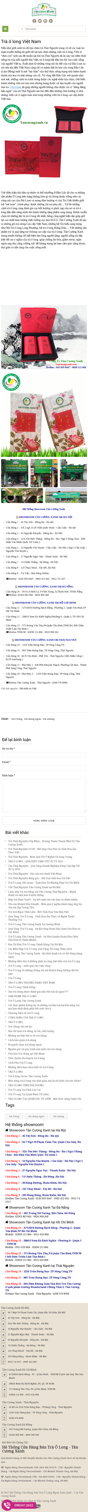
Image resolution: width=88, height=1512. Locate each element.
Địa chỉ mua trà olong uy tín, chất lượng (29, 1031)
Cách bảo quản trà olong (20, 1040)
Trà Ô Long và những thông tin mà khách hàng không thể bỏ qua (41, 972)
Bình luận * (8, 775)
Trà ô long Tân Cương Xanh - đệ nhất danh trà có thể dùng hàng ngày (43, 955)
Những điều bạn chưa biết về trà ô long (29, 1067)
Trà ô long (15, 87)
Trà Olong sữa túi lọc (18, 1026)
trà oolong (49, 718)
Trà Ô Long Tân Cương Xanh (23, 1000)
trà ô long (16, 718)
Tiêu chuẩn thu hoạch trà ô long (25, 1058)
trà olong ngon (32, 718)
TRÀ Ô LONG (14, 1022)
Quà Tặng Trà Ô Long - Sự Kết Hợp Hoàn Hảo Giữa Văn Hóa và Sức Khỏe (42, 930)
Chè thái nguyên (9, 688)
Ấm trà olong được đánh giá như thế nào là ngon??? (36, 991)
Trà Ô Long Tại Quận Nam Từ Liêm (27, 1094)
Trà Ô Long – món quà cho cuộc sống (27, 965)
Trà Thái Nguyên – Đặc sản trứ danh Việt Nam (33, 873)
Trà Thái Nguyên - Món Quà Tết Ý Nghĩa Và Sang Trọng (38, 856)
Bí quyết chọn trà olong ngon (23, 1044)
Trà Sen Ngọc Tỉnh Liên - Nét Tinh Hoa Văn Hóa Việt (37, 912)
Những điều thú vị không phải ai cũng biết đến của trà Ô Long (42, 961)
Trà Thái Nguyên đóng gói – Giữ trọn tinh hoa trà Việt (37, 878)
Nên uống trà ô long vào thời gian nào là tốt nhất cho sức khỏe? (43, 1080)
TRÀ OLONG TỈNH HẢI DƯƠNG (24, 1085)
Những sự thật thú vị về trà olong (26, 1035)
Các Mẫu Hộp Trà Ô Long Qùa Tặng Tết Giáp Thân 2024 (38, 949)
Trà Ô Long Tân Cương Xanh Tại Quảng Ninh (32, 924)
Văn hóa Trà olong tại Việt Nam (25, 1053)
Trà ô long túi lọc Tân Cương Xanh (26, 1076)
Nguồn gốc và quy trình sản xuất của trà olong (33, 1049)
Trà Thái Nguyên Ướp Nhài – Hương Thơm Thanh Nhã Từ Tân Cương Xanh (42, 843)
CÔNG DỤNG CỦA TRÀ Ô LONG (24, 1017)
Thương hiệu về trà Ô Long (22, 1013)
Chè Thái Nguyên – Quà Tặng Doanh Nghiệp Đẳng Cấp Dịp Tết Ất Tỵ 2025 (42, 867)
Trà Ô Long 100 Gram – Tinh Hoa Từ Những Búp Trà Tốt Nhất (42, 882)
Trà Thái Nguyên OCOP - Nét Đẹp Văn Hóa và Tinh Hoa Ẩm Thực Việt (40, 850)
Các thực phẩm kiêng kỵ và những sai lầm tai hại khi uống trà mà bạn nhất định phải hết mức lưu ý (42, 1007)
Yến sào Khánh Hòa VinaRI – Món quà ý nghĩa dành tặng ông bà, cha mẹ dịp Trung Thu (43, 905)
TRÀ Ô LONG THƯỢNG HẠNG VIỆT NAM (30, 982)
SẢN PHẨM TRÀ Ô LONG (21, 996)
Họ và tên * (8, 748)
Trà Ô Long (13, 978)
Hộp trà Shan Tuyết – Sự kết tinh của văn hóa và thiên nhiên (41, 899)
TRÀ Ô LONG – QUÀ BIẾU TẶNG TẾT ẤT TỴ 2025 (34, 861)
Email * (6, 762)
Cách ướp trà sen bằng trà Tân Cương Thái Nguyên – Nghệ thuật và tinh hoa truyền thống (40, 893)
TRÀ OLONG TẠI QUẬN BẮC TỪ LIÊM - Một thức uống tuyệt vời (43, 1098)
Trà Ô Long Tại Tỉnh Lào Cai (22, 1089)
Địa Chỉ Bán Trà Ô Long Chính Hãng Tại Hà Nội (34, 944)
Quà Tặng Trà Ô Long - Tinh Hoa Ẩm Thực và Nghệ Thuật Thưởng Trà (40, 918)
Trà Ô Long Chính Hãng (20, 987)
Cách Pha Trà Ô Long (18, 1062)
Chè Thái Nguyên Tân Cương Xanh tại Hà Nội (32, 887)
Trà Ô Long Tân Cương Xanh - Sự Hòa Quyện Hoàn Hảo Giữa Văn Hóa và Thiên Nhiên (41, 938)
